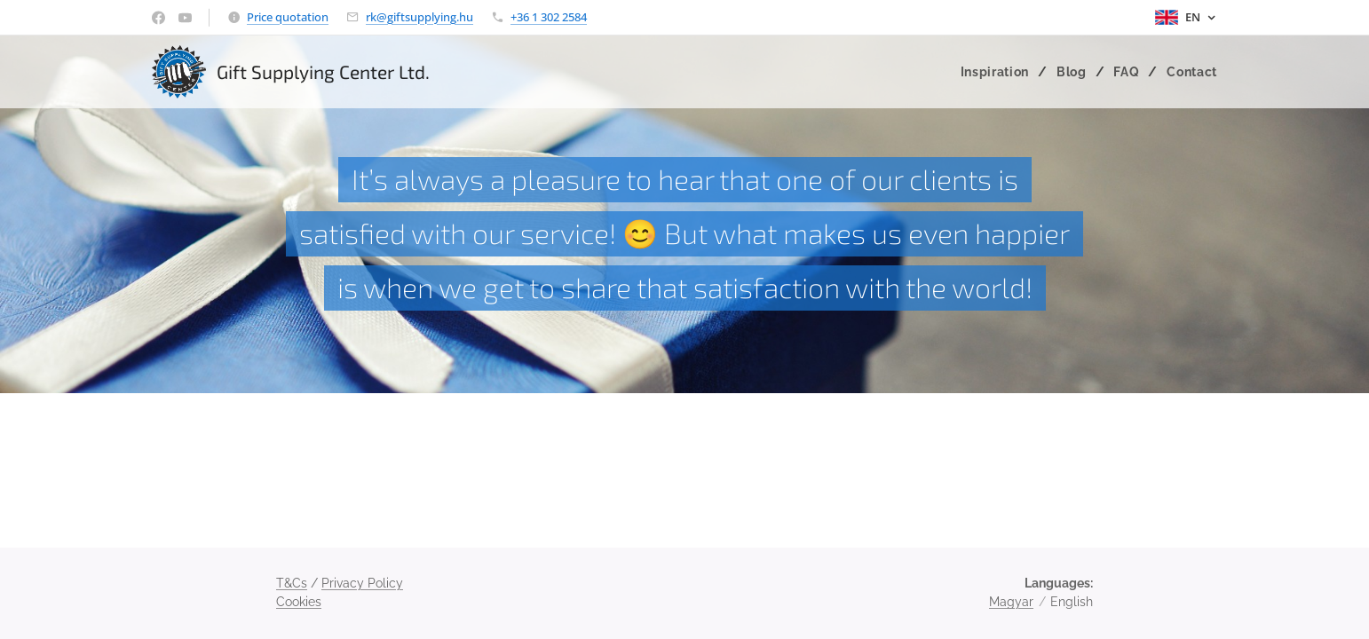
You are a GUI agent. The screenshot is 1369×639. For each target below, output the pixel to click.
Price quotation (287, 17)
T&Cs (291, 583)
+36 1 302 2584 (548, 17)
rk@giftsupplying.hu (419, 17)
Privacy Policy (362, 583)
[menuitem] (998, 72)
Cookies (298, 602)
